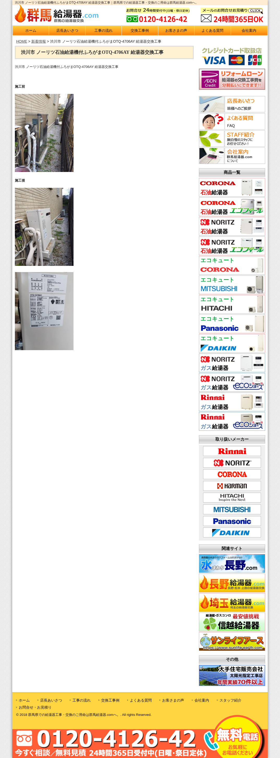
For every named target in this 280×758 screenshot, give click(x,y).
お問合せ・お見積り (35, 707)
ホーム (30, 30)
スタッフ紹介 (230, 700)
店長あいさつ (67, 30)
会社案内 (249, 30)
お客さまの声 (176, 30)
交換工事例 (140, 30)
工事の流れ (103, 30)
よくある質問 (212, 30)
